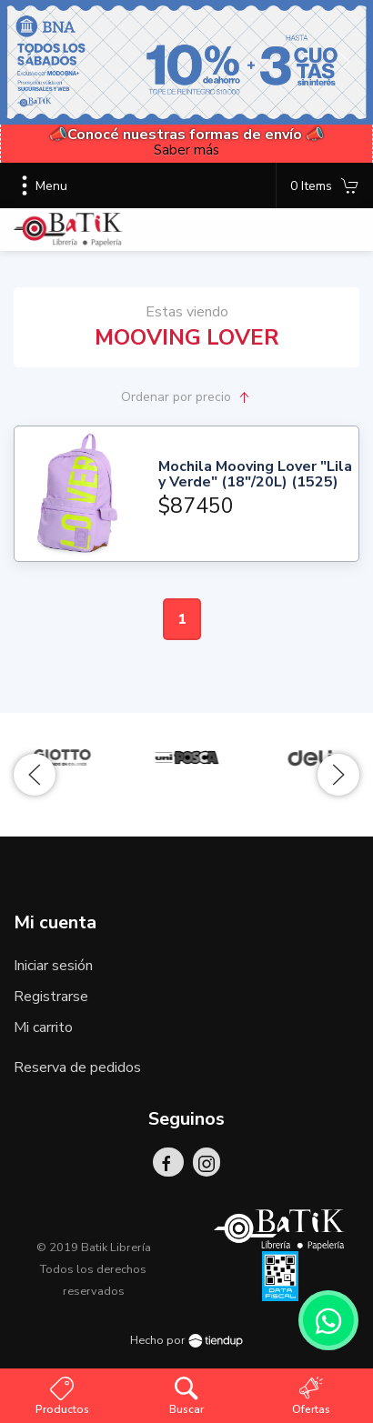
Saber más (186, 150)
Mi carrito (43, 1027)
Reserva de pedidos (77, 1067)
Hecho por (186, 1340)
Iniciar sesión (53, 966)
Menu (40, 185)
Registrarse (51, 997)
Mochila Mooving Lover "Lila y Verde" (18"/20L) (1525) (255, 475)
